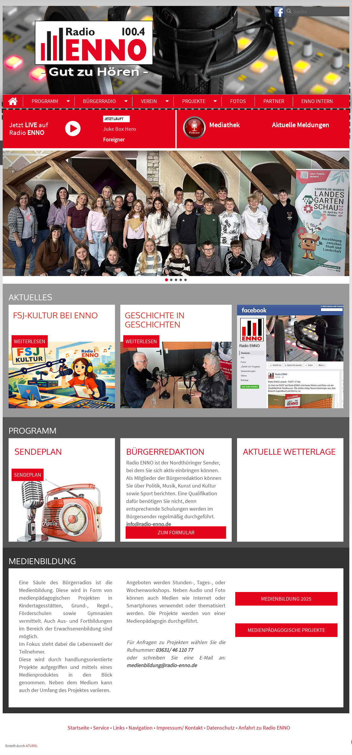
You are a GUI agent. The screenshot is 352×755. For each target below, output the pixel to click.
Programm (45, 101)
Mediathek (230, 124)
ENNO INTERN (317, 101)
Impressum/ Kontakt (179, 727)
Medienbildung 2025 (286, 598)
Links (119, 727)
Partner (273, 101)
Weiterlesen (29, 341)
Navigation (141, 727)
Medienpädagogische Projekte (286, 630)
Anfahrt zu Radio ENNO (264, 727)
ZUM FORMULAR (176, 532)
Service (101, 727)
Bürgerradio (99, 101)
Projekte (193, 101)
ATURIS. (32, 745)
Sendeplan (27, 474)
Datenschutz (221, 727)
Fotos (238, 101)
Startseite (79, 727)
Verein (149, 101)
